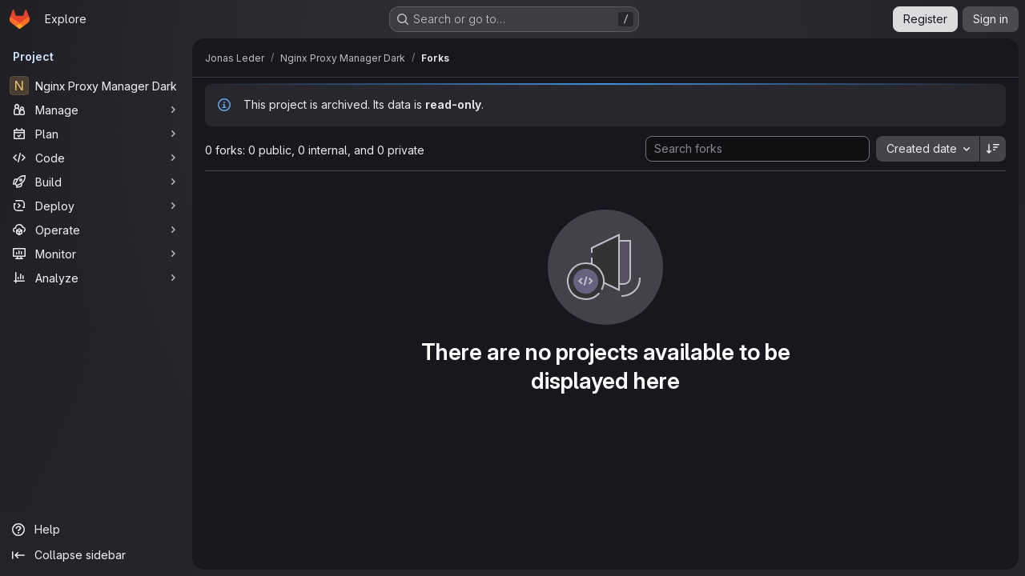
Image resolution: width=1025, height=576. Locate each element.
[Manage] (96, 109)
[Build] (96, 181)
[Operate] (96, 229)
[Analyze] (96, 277)
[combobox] (927, 149)
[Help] (96, 529)
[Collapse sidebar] (96, 555)
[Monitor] (96, 253)
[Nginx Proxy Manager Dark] (96, 85)
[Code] (96, 157)
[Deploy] (96, 205)
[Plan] (96, 133)
